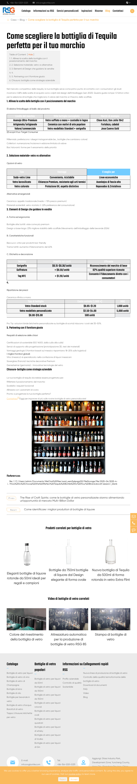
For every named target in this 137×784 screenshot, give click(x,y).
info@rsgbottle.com (44, 2)
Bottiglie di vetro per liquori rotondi (47, 705)
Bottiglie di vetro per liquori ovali (47, 713)
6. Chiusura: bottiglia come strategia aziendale (32, 80)
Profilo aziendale (71, 679)
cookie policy (74, 774)
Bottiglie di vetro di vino (18, 677)
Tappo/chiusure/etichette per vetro (19, 715)
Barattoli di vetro (15, 709)
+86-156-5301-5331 (17, 2)
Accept (74, 779)
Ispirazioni (86, 11)
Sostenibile (68, 687)
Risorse (99, 11)
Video (86, 693)
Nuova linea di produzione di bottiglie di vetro (105, 673)
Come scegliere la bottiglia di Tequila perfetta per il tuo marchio (63, 19)
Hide (30, 54)
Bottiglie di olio (14, 693)
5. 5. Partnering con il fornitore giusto (27, 76)
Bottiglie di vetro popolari (45, 667)
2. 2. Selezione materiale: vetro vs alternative (30, 65)
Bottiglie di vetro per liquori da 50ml (47, 681)
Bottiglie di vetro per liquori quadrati (47, 721)
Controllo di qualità (72, 683)
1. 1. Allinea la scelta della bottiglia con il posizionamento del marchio (28, 59)
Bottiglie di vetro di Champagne (16, 683)
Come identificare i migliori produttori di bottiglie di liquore (59, 509)
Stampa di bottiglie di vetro (110, 637)
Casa (13, 19)
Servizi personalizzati (68, 11)
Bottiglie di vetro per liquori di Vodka (47, 737)
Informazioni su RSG (43, 11)
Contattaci (118, 11)
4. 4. (11, 72)
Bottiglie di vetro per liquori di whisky (47, 729)
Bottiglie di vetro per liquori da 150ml (47, 697)
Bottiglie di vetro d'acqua (19, 705)
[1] (18, 398)
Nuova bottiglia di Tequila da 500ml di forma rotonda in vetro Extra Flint (110, 575)
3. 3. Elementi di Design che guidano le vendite (31, 68)
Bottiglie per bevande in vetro (18, 699)
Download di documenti (95, 685)
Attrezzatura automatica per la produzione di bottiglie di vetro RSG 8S (68, 639)
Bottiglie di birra (14, 689)
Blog (107, 11)
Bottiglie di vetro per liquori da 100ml (47, 689)
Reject (63, 779)
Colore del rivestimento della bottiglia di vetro (26, 637)
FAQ (85, 689)
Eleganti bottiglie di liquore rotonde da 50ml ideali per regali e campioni (26, 578)
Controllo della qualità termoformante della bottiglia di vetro (104, 679)
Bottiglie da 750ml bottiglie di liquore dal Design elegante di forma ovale (68, 575)
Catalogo (26, 11)
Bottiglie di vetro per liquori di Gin (47, 745)
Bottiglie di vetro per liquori (20, 673)
